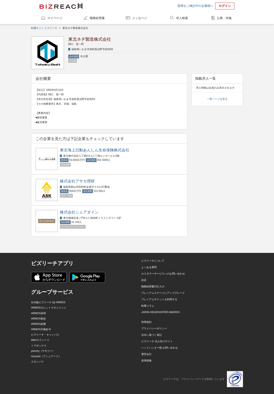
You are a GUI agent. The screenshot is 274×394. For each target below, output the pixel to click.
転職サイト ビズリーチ (44, 28)
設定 (143, 280)
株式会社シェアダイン (79, 212)
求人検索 (182, 18)
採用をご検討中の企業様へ (195, 5)
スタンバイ (37, 361)
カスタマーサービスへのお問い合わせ (163, 273)
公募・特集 (224, 18)
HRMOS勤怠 (38, 318)
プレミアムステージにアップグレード (163, 292)
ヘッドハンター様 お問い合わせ (159, 347)
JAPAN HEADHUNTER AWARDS (160, 312)
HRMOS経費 (38, 323)
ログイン (225, 5)
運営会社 (146, 354)
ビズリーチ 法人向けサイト (157, 341)
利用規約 (146, 322)
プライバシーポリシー (154, 328)
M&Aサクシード (40, 340)
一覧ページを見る (217, 98)
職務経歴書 (97, 18)
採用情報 (146, 360)
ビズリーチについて (152, 260)
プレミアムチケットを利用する (159, 299)
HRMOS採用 (38, 313)
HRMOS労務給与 (41, 329)
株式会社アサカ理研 (77, 181)
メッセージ (139, 18)
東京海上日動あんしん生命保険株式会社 (94, 150)
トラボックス (38, 345)
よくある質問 (149, 267)
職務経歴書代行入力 (152, 286)
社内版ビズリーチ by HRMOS (48, 302)
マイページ (54, 18)
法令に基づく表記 (151, 334)
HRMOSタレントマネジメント (48, 307)
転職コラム (147, 305)
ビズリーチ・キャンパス (45, 334)
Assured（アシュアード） (46, 356)
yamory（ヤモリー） (43, 350)
